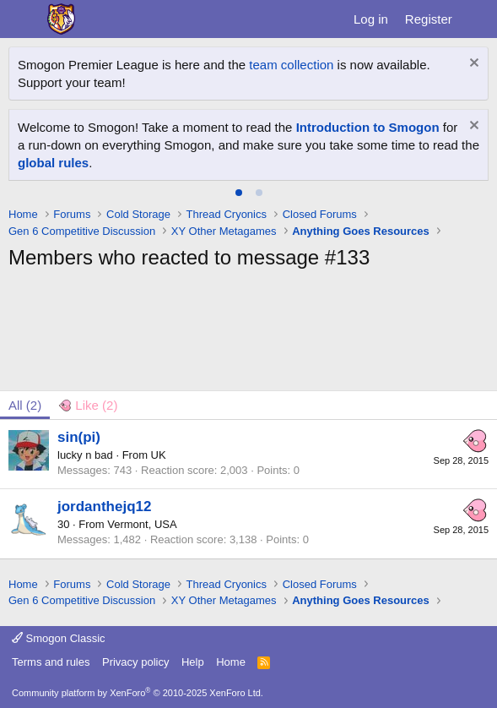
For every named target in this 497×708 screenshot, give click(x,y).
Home (231, 662)
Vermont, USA (141, 524)
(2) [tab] (24, 405)
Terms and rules (50, 662)
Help (192, 662)
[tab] (239, 192)
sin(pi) (78, 437)
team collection (291, 64)
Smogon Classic (58, 638)
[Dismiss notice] (472, 65)
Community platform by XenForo (137, 693)
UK (158, 455)
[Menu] (23, 19)
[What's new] (477, 19)
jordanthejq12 (104, 506)
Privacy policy (135, 662)
